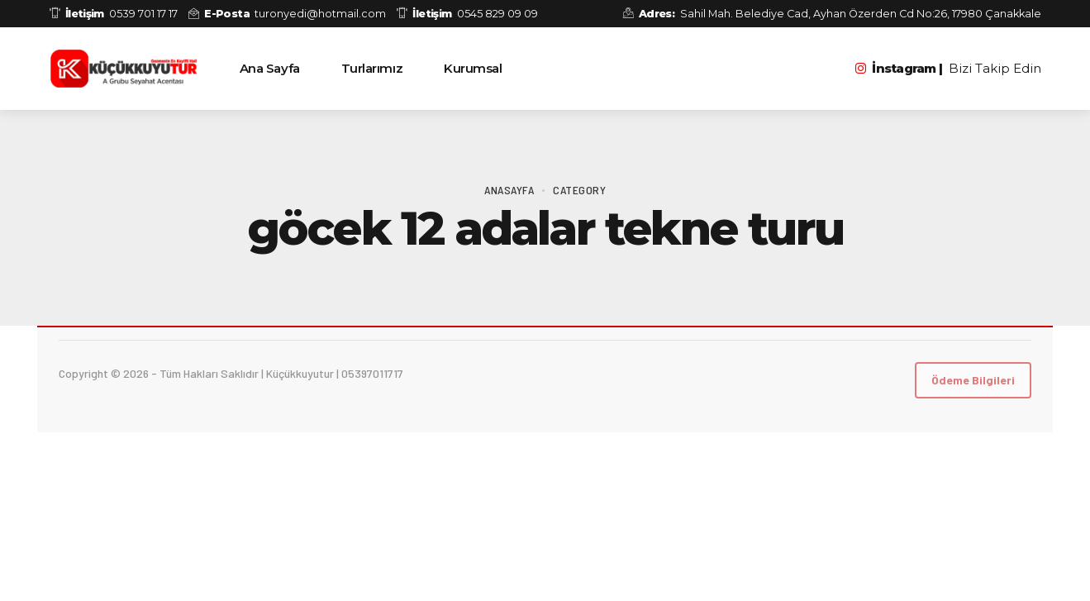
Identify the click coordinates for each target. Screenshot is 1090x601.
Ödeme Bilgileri (973, 380)
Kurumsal (473, 68)
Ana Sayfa (270, 68)
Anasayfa (509, 190)
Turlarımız (372, 68)
